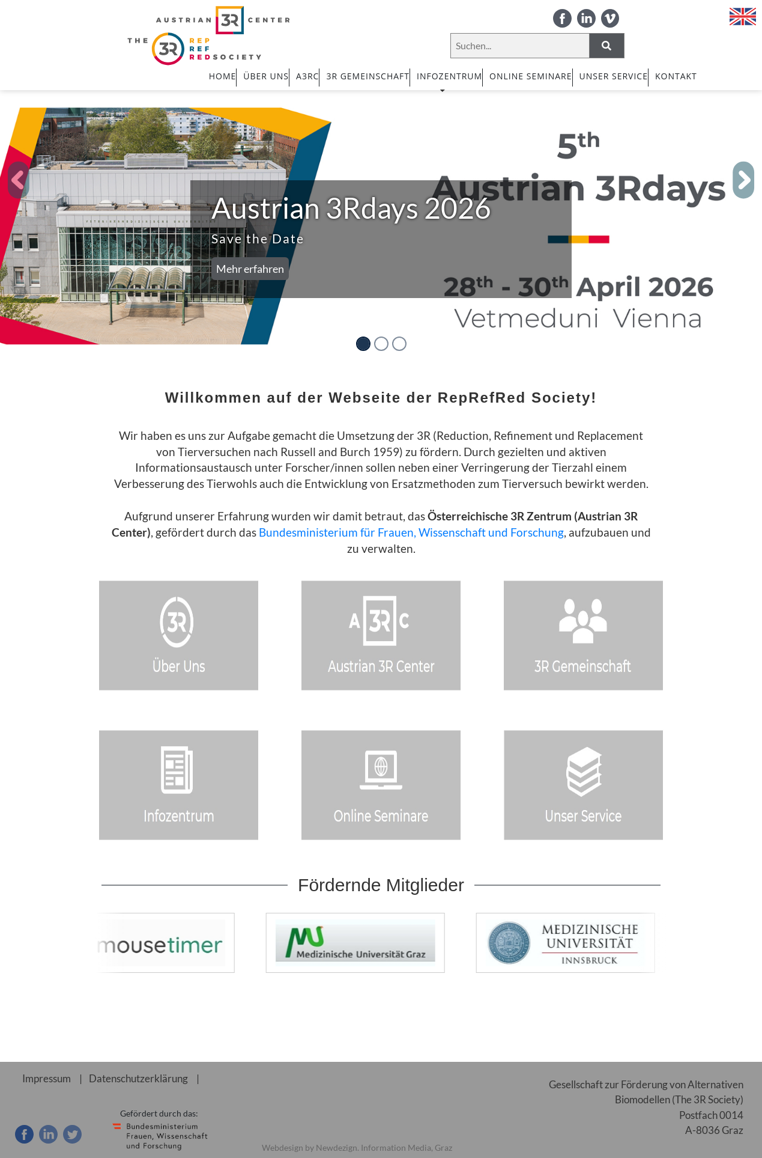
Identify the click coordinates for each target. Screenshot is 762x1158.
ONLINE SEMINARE (530, 76)
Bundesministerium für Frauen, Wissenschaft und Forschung (411, 532)
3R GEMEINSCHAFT (368, 76)
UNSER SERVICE (613, 76)
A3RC (307, 76)
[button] (19, 180)
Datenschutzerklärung (138, 1078)
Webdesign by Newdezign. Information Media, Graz (357, 1147)
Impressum (46, 1078)
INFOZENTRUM (449, 81)
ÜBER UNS (266, 76)
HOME (223, 76)
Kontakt (676, 76)
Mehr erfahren (250, 268)
